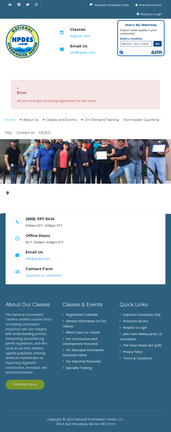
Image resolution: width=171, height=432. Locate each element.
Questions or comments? (44, 275)
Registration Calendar (82, 314)
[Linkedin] (10, 4)
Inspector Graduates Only (142, 314)
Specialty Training (79, 368)
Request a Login (135, 327)
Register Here (80, 36)
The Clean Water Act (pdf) (142, 345)
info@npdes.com (82, 52)
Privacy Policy (132, 352)
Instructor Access (135, 321)
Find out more (25, 384)
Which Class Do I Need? (83, 332)
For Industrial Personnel (83, 361)
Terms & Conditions (138, 358)
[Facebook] (19, 4)
